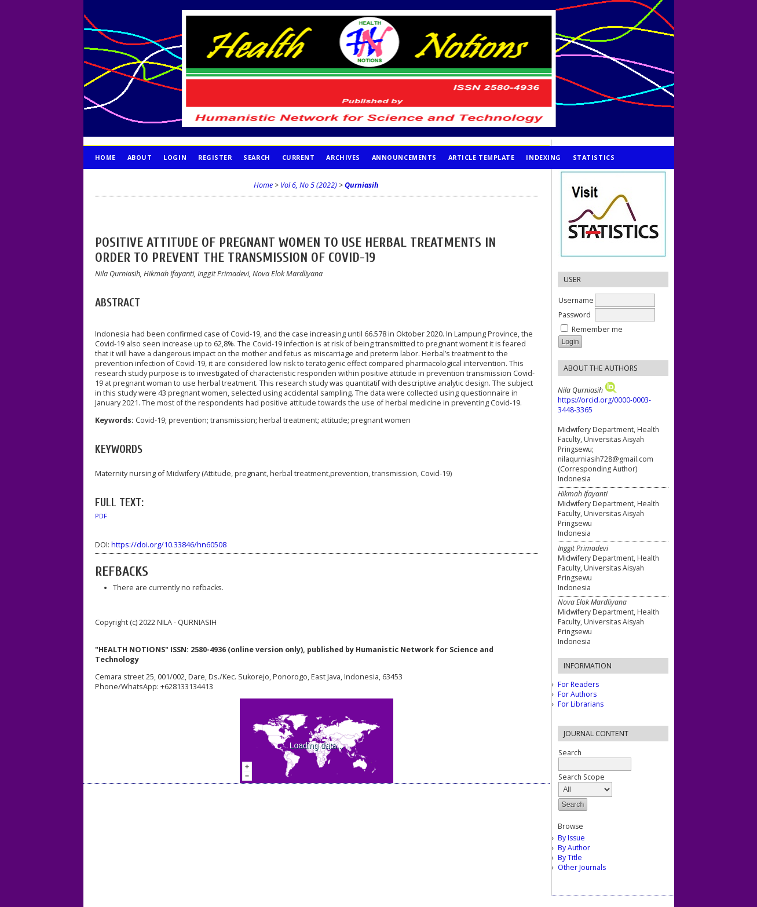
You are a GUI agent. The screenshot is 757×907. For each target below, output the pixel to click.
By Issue (571, 838)
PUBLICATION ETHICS (133, 180)
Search (256, 157)
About (139, 157)
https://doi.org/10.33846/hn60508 (168, 545)
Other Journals (582, 867)
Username (576, 300)
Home (105, 157)
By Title (570, 857)
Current (298, 157)
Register (215, 157)
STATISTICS (594, 157)
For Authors (577, 694)
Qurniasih (362, 185)
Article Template (481, 157)
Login (174, 157)
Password (574, 315)
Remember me (597, 329)
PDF (101, 516)
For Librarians (581, 704)
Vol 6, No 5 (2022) (308, 185)
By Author (574, 848)
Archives (343, 157)
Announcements (404, 157)
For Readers (578, 684)
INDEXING (543, 157)
